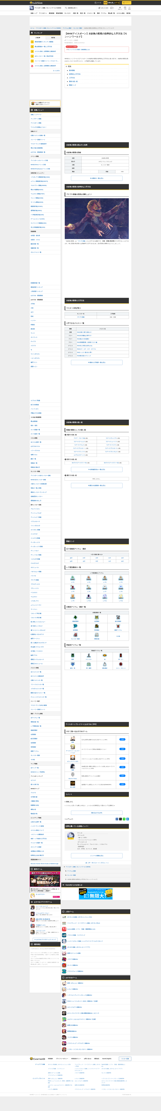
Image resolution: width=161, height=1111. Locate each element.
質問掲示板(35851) (36, 210)
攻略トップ (34, 13)
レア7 (104, 588)
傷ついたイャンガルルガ (38, 630)
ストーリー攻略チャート (38, 139)
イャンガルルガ (35, 525)
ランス (33, 333)
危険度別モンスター (37, 496)
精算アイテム (118, 627)
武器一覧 (75, 13)
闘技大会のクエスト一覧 (38, 693)
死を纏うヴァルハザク (37, 647)
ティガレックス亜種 (37, 546)
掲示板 (128, 13)
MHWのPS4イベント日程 (38, 164)
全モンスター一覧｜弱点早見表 (44, 56)
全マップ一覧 (35, 768)
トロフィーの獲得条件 (37, 834)
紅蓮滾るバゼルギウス (37, 634)
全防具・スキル (35, 239)
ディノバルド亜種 (36, 555)
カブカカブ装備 (35, 400)
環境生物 (96, 636)
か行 (84, 558)
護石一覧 (33, 459)
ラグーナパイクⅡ (111, 445)
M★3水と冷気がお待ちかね (84, 345)
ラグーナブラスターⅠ (79, 448)
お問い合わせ (87, 1058)
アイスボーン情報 (36, 123)
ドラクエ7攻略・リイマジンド (56, 1068)
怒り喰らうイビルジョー (38, 622)
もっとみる (56, 70)
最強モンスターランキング (39, 492)
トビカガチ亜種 (35, 559)
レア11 (104, 598)
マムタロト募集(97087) (38, 194)
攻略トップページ (36, 114)
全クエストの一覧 (36, 672)
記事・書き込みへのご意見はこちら (97, 862)
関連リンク (72, 85)
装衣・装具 (34, 425)
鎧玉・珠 (72, 665)
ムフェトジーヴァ (36, 605)
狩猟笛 (33, 324)
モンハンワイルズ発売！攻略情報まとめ (79, 49)
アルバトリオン (35, 509)
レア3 (104, 579)
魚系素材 (75, 627)
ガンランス (34, 337)
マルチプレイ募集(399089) (39, 185)
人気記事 (37, 37)
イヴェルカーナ (35, 521)
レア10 (88, 598)
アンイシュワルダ (36, 513)
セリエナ (33, 780)
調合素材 (104, 665)
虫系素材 (96, 618)
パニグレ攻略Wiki (53, 1089)
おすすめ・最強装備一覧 (38, 152)
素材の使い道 (73, 81)
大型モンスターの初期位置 (39, 484)
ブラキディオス (35, 584)
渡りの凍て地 (35, 784)
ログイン (127, 3)
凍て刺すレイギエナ (37, 626)
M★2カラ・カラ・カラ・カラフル (86, 349)
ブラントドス (35, 588)
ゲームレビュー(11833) (38, 219)
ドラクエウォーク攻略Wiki (55, 1075)
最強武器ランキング (37, 287)
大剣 (32, 308)
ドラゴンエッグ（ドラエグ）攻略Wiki (85, 1089)
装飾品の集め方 (35, 467)
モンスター (67, 13)
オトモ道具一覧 (35, 434)
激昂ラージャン (35, 638)
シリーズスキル (35, 450)
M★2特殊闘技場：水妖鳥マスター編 (87, 342)
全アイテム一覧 (35, 717)
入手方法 (72, 78)
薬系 (72, 656)
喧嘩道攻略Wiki (106, 1085)
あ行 (71, 558)
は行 (71, 561)
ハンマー (33, 320)
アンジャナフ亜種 (36, 517)
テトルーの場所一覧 (37, 843)
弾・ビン (120, 656)
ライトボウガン (35, 354)
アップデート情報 (36, 119)
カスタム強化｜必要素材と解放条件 (45, 51)
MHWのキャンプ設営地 (38, 772)
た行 (109, 558)
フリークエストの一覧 (37, 684)
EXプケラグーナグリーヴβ (111, 463)
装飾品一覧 (34, 463)
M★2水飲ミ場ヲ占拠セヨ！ (84, 332)
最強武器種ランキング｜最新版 (44, 42)
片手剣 (33, 304)
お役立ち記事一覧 (36, 822)
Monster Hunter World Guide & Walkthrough (44, 863)
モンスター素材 (75, 636)
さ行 (97, 558)
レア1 (72, 579)
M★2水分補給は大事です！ (84, 335)
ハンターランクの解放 (37, 826)
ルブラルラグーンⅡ (79, 455)
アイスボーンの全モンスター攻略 (41, 475)
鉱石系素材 (118, 618)
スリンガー (89, 656)
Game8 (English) (106, 1058)
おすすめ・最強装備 (37, 295)
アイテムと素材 (71, 871)
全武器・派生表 (35, 235)
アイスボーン (43, 13)
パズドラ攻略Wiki (79, 1073)
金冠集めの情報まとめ (37, 851)
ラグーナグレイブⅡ (111, 438)
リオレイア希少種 (36, 613)
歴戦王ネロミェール (37, 663)
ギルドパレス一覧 (36, 252)
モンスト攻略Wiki (106, 1073)
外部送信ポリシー (76, 1058)
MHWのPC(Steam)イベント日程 (40, 169)
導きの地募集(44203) (37, 189)
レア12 (120, 598)
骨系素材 (96, 627)
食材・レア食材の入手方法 (39, 838)
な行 (122, 558)
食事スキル (34, 454)
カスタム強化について (37, 830)
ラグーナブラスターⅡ (111, 448)
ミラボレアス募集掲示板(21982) (40, 177)
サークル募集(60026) (37, 202)
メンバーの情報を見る (96, 855)
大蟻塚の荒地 (35, 801)
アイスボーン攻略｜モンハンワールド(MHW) (78, 867)
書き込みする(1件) (96, 813)
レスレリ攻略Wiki (79, 1078)
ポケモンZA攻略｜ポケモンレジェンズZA (59, 1064)
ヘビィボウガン (35, 358)
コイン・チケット (121, 665)
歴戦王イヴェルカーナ (37, 659)
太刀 (32, 312)
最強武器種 (59, 13)
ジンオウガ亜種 (35, 538)
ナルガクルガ (35, 563)
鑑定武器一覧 (35, 244)
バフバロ (33, 576)
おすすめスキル (35, 446)
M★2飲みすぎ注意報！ (83, 339)
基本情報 (72, 70)
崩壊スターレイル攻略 (54, 1073)
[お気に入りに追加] (103, 8)
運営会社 (96, 1058)
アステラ (33, 792)
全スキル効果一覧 (36, 442)
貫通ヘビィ (34, 366)
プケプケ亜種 (81, 241)
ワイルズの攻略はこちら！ (39, 127)
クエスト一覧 (91, 13)
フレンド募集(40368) (37, 198)
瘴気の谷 (33, 809)
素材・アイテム (101, 13)
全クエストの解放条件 (37, 676)
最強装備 (51, 13)
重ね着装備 (34, 421)
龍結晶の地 (34, 813)
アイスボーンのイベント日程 (39, 160)
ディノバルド (35, 550)
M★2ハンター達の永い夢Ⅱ (84, 352)
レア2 (88, 579)
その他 (118, 636)
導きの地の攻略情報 (37, 148)
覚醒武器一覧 (35, 248)
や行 (97, 561)
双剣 (32, 316)
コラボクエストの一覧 (37, 688)
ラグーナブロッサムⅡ (111, 451)
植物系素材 (75, 618)
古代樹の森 (34, 797)
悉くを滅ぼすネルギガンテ (39, 643)
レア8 (120, 588)
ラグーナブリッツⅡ (79, 451)
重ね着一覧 (111, 13)
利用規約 (50, 1058)
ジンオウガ (34, 534)
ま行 (84, 561)
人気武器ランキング (37, 291)
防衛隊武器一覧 (35, 283)
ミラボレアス (35, 601)
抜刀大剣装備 (35, 404)
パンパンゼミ (35, 409)
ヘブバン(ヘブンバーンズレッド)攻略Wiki (113, 1078)
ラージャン (34, 609)
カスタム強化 (121, 13)
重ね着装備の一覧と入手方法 (43, 46)
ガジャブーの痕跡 (36, 847)
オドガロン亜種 (35, 530)
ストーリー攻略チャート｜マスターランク (47, 61)
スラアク (33, 345)
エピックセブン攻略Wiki (81, 1081)
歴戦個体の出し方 (36, 500)
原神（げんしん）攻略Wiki (55, 1078)
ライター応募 (125, 1058)
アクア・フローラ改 (79, 438)
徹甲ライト (34, 362)
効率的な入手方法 (74, 74)
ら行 (109, 561)
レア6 (88, 588)
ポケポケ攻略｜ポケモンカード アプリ (112, 1068)
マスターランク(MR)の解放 (39, 705)
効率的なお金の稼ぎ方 (37, 855)
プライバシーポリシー (62, 1058)
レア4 (120, 579)
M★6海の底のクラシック (84, 355)
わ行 (122, 561)
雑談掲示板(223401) (37, 206)
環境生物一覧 (35, 722)
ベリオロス (34, 592)
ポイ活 (97, 3)
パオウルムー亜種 (36, 571)
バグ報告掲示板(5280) (37, 214)
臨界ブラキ (34, 655)
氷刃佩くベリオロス (37, 651)
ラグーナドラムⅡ (79, 445)
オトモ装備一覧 (35, 429)
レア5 (72, 588)
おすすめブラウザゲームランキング (46, 939)
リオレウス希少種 (36, 617)
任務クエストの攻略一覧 (38, 135)
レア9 (72, 598)
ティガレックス (35, 542)
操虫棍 (33, 329)
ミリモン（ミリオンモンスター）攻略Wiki (113, 1089)
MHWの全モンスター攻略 (38, 479)
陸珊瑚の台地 (35, 805)
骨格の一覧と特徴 (36, 488)
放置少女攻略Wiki (79, 1085)
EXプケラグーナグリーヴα (79, 463)
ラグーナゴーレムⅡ (79, 441)
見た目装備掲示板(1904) (38, 227)
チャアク (33, 341)
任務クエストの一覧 (37, 680)
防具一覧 (82, 13)
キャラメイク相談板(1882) (38, 223)
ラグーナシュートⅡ (111, 441)
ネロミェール (35, 567)
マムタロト (34, 596)
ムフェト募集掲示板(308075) (39, 181)
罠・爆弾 (88, 665)
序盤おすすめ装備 (36, 413)
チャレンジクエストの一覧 (39, 697)
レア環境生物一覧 (36, 726)
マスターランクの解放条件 (39, 144)
